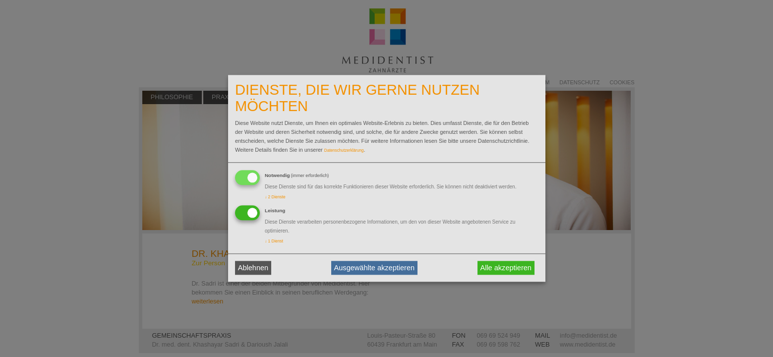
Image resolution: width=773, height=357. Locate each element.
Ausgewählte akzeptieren (374, 268)
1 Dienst (274, 241)
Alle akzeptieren (506, 268)
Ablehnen (253, 268)
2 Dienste (275, 196)
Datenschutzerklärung (344, 150)
